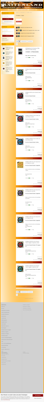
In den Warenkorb (29, 65)
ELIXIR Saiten (3, 347)
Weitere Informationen (37, 398)
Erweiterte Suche (8, 21)
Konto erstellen (4, 38)
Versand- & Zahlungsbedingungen (6, 337)
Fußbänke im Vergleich (4, 331)
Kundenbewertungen (4, 335)
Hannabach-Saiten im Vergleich (6, 329)
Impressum (3, 306)
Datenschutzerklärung (6, 399)
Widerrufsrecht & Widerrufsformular (6, 339)
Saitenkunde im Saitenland (5, 310)
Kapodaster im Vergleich (5, 333)
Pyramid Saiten (3, 316)
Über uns (2, 308)
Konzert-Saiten (4, 9)
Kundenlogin (34, 0)
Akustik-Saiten (32, 9)
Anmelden (8, 35)
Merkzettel (41, 0)
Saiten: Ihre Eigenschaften (5, 312)
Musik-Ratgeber (3, 327)
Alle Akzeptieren (38, 395)
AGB (2, 341)
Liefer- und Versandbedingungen (6, 343)
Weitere (38, 9)
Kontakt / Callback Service (5, 349)
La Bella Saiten (3, 318)
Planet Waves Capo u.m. (5, 325)
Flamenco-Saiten (12, 9)
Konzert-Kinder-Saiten (23, 9)
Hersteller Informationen (5, 314)
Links (2, 351)
